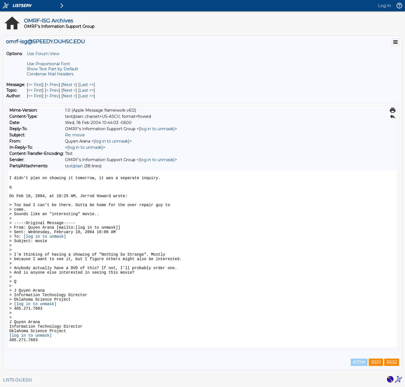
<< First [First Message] (35, 84)
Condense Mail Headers (50, 73)
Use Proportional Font (48, 63)
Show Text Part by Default (52, 68)
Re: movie (75, 135)
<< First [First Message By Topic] (35, 90)
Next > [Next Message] (69, 84)
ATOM (359, 362)
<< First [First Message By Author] (35, 95)
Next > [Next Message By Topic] (69, 90)
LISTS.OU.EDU (17, 379)
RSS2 (391, 362)
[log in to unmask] (157, 128)
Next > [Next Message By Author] (69, 95)
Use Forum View (43, 53)
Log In (384, 5)
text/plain (74, 165)
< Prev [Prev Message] (52, 84)
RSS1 (376, 362)
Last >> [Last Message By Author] (87, 95)
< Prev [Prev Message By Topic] (52, 90)
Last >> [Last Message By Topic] (87, 90)
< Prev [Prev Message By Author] (52, 95)
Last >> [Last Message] (87, 84)
